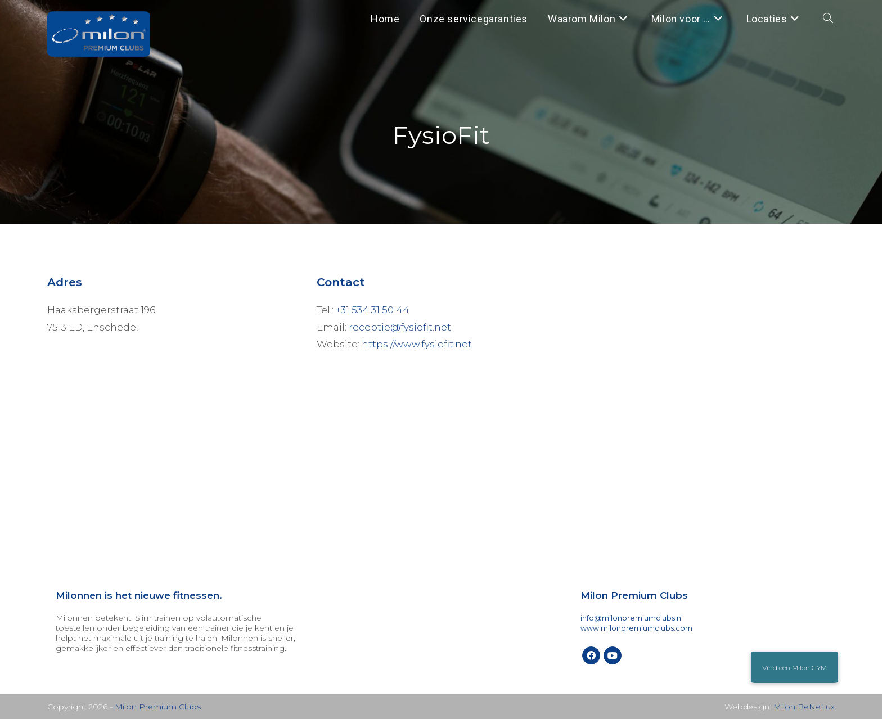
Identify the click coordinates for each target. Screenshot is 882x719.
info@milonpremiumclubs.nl (631, 618)
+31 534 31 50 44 (373, 309)
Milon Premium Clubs (158, 707)
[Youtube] (613, 655)
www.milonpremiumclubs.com (636, 628)
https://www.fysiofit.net (417, 344)
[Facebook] (591, 655)
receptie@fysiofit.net (400, 327)
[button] (794, 667)
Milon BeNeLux (804, 707)
